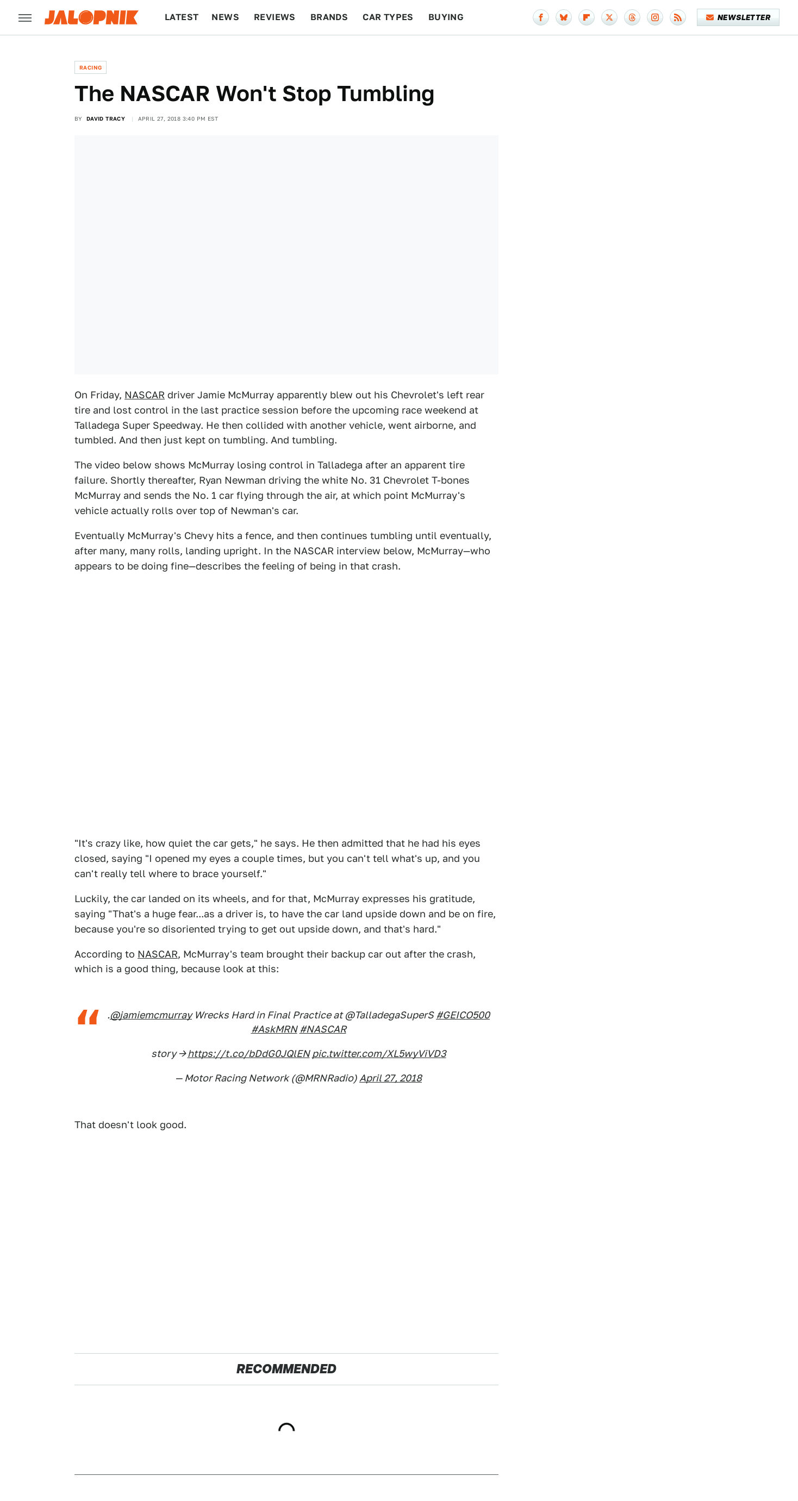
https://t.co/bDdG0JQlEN (249, 1053)
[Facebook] (541, 17)
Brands (329, 17)
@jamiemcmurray (151, 1015)
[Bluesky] (564, 17)
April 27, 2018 (390, 1078)
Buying (446, 17)
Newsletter (738, 17)
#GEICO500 (463, 1015)
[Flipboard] (586, 17)
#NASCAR (323, 1029)
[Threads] (632, 17)
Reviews (275, 17)
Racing (90, 67)
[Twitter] (609, 17)
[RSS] (678, 17)
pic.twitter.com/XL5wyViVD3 (379, 1053)
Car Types (388, 17)
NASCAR (144, 395)
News (225, 17)
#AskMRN (274, 1029)
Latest (181, 17)
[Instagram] (655, 17)
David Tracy (105, 118)
